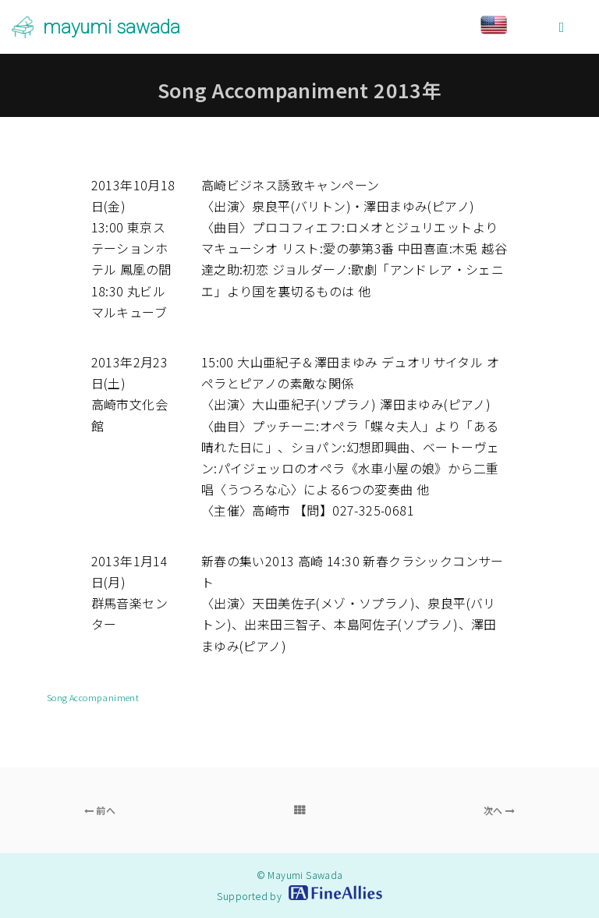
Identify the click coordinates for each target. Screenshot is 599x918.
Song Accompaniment (93, 697)
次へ (500, 810)
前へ (100, 810)
